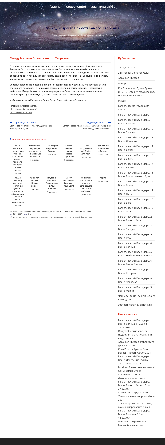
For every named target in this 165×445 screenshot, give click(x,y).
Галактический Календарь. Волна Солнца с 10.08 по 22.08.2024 (134, 323)
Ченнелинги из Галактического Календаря (46, 217)
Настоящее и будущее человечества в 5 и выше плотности (34, 151)
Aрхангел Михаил (128, 77)
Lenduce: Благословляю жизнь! (136, 367)
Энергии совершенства (132, 421)
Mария (122, 100)
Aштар (122, 83)
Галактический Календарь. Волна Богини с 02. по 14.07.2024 (134, 414)
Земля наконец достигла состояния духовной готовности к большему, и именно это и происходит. (17, 189)
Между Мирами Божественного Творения (97, 35)
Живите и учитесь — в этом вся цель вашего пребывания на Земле (86, 184)
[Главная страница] (59, 35)
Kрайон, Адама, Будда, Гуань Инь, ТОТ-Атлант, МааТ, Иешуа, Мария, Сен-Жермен (136, 92)
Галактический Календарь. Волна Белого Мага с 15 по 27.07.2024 (134, 385)
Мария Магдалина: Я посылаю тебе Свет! (69, 181)
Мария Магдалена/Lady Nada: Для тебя (86, 149)
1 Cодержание (19, 217)
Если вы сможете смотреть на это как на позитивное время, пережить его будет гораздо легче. (18, 157)
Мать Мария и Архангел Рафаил (52, 148)
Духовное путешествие (131, 378)
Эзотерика (87, 211)
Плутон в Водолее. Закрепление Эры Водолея (52, 183)
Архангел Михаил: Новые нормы (34, 181)
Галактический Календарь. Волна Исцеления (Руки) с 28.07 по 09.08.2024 (134, 360)
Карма (103, 177)
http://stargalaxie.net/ (21, 112)
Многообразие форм (130, 425)
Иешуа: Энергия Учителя (133, 331)
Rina (16, 211)
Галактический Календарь (42, 211)
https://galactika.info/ (26, 105)
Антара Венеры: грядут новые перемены (69, 151)
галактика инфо (25, 211)
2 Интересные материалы (133, 72)
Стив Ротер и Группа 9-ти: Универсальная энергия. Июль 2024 (136, 396)
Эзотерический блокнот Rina (79, 217)
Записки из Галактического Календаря (67, 211)
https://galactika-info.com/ (23, 109)
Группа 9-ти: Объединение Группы (103, 148)
